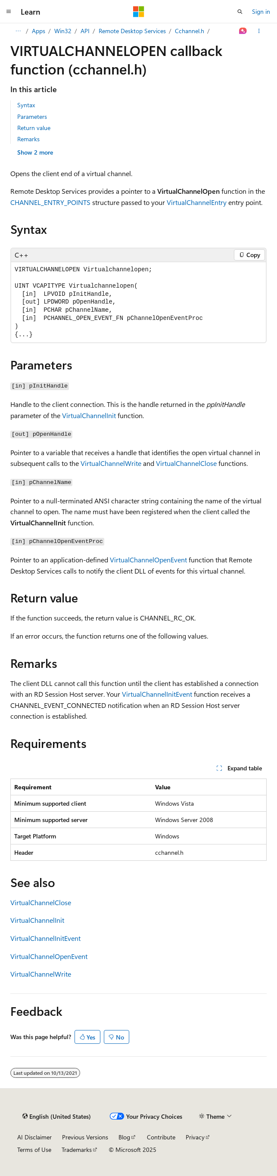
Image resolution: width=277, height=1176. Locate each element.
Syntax (26, 105)
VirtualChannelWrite (111, 463)
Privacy (195, 1137)
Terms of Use (34, 1149)
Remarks (28, 139)
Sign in (261, 11)
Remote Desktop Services (132, 31)
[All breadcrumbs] (17, 31)
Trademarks (77, 1149)
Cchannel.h (189, 31)
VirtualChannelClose (186, 463)
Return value (33, 128)
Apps (38, 31)
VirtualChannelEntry (197, 202)
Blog (124, 1137)
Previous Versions (85, 1137)
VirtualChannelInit (89, 415)
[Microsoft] (138, 11)
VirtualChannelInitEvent (157, 693)
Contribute (161, 1137)
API (85, 31)
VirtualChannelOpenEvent (148, 559)
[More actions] (259, 31)
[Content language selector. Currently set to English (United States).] (56, 1116)
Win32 (63, 31)
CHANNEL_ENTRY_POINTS (50, 202)
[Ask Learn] (243, 31)
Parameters (32, 116)
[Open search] (240, 11)
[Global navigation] (8, 11)
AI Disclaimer (34, 1137)
